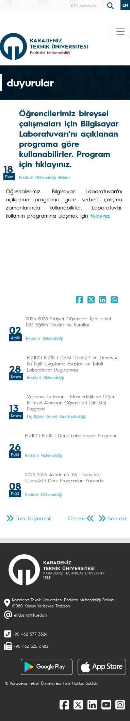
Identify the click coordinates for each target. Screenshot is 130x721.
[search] (111, 5)
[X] (78, 704)
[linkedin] (92, 704)
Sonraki (117, 518)
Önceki (76, 518)
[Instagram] (120, 704)
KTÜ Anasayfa (83, 5)
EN (125, 5)
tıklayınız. (101, 216)
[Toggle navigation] (120, 31)
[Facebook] (64, 704)
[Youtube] (106, 704)
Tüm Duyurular (33, 518)
